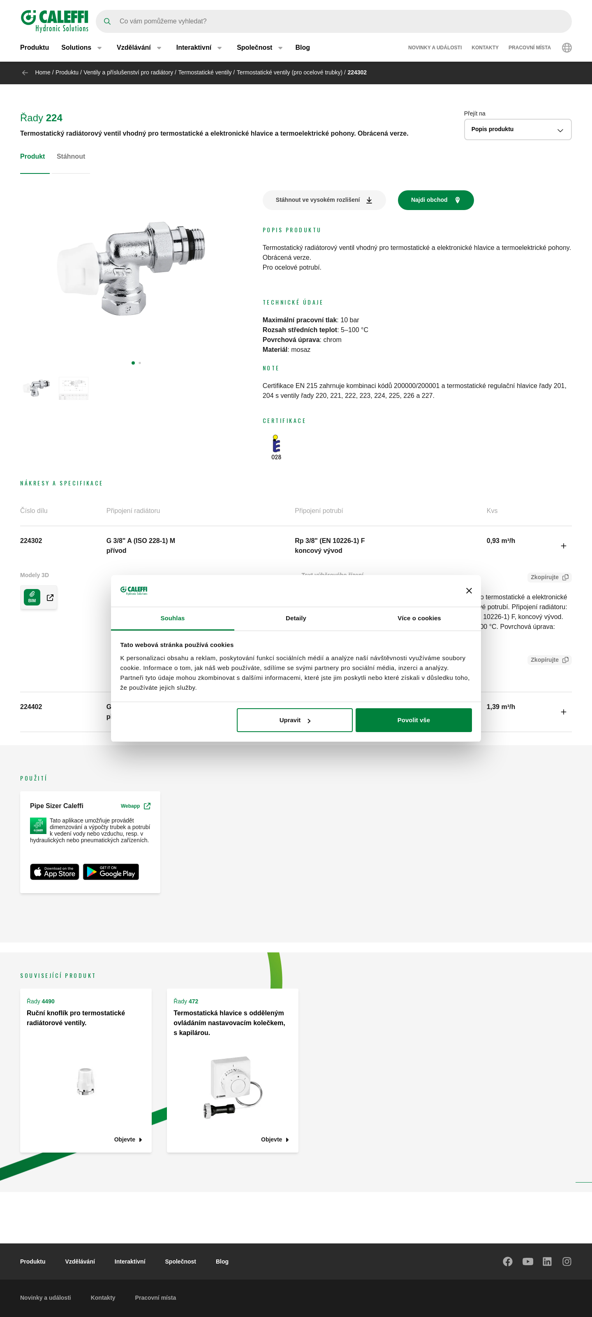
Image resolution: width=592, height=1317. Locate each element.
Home (42, 72)
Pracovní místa (530, 48)
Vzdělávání (80, 1261)
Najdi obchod (429, 199)
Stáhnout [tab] (71, 156)
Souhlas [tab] (172, 618)
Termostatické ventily (204, 72)
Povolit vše (414, 719)
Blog (302, 48)
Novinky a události (435, 48)
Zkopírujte (543, 578)
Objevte (124, 1140)
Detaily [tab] (296, 618)
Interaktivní (130, 1261)
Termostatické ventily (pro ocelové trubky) (290, 72)
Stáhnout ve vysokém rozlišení (318, 199)
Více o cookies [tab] (419, 618)
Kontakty (485, 48)
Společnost (180, 1261)
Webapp (135, 806)
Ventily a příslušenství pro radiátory (128, 72)
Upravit (295, 719)
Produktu (34, 48)
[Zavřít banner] (469, 591)
